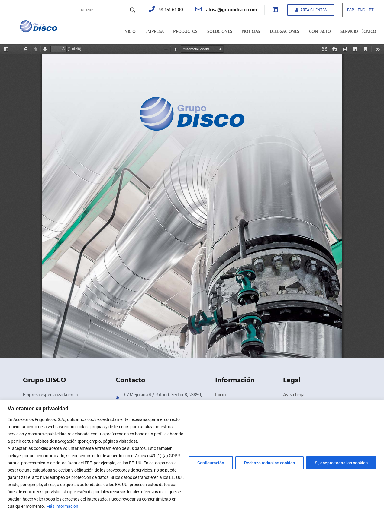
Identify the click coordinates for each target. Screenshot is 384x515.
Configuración (210, 462)
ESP (350, 10)
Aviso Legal (294, 395)
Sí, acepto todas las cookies (341, 462)
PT (371, 10)
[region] (192, 457)
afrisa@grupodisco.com (231, 10)
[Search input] (104, 10)
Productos (185, 31)
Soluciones (219, 31)
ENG (361, 10)
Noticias (251, 31)
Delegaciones (284, 31)
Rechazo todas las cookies (269, 462)
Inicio (130, 31)
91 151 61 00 (171, 10)
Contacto (320, 31)
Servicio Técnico (358, 31)
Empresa (154, 31)
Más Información (62, 506)
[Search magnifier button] (132, 10)
